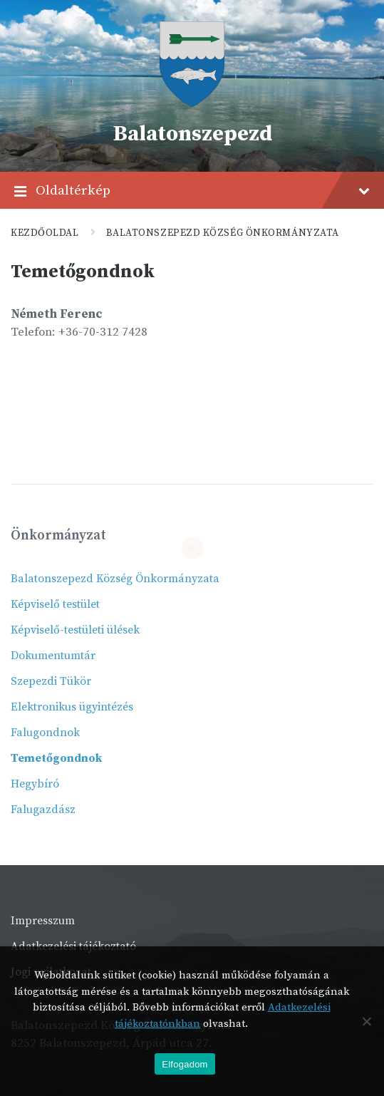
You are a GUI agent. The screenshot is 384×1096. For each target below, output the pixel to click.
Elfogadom (184, 1064)
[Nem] (366, 1021)
